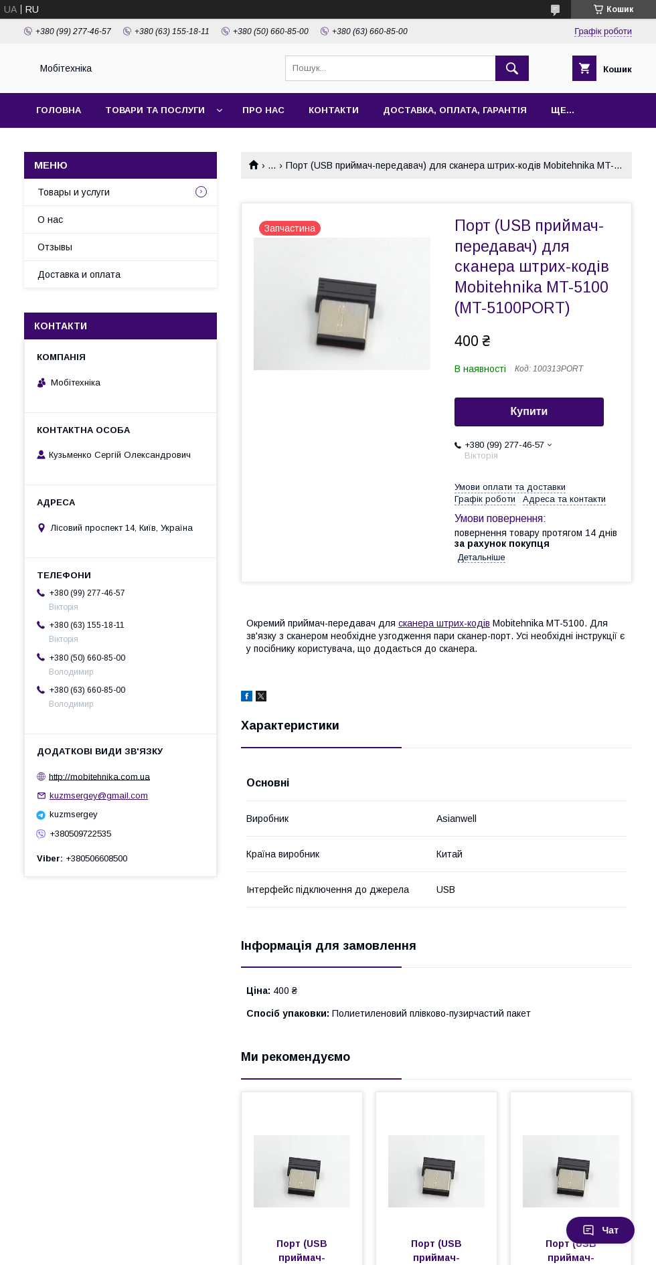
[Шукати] (512, 68)
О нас (50, 219)
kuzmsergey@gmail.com (99, 795)
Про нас (263, 110)
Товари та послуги (155, 110)
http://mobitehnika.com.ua (99, 776)
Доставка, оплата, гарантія (455, 110)
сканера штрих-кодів (444, 623)
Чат (600, 1230)
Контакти (334, 110)
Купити (529, 411)
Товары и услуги (73, 192)
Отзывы (54, 247)
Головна (58, 110)
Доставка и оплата (78, 274)
